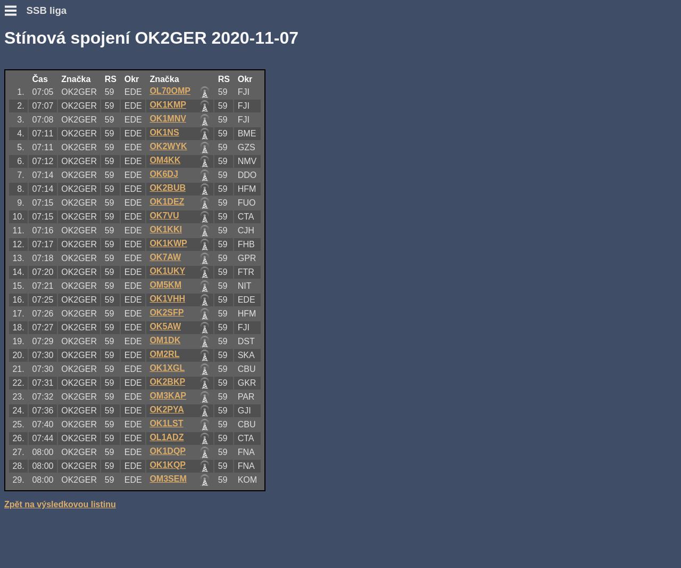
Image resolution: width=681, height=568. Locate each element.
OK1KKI (165, 229)
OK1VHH (167, 298)
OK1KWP (168, 243)
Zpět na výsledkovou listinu (60, 504)
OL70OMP (170, 90)
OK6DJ (164, 173)
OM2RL (164, 354)
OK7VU (164, 215)
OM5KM (165, 284)
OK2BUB (168, 187)
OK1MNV (168, 118)
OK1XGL (167, 367)
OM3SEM (168, 478)
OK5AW (165, 326)
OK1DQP (168, 451)
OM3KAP (168, 395)
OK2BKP (167, 381)
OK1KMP (168, 104)
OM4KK (165, 160)
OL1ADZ (167, 437)
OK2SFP (167, 312)
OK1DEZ (167, 201)
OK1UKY (167, 270)
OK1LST (166, 423)
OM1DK (165, 340)
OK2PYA (167, 409)
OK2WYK (168, 146)
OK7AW (165, 257)
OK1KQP (168, 464)
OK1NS (164, 132)
